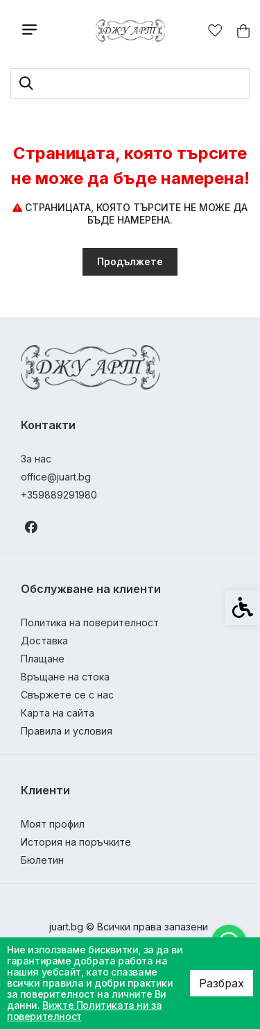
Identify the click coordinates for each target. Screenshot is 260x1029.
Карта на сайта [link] (57, 713)
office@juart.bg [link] (56, 477)
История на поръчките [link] (76, 842)
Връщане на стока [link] (65, 677)
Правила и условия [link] (66, 731)
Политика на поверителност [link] (90, 622)
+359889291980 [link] (59, 495)
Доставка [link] (44, 640)
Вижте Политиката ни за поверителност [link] (84, 1010)
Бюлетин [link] (42, 860)
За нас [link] (36, 459)
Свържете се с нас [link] (67, 695)
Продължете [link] (130, 261)
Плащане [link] (42, 658)
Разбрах (221, 983)
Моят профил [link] (53, 824)
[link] (130, 30)
